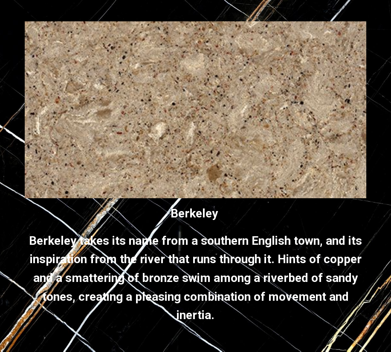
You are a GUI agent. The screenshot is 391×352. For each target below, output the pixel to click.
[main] (195, 264)
